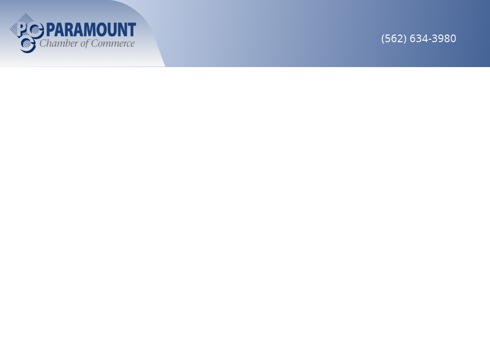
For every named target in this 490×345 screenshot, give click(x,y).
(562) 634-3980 (419, 38)
